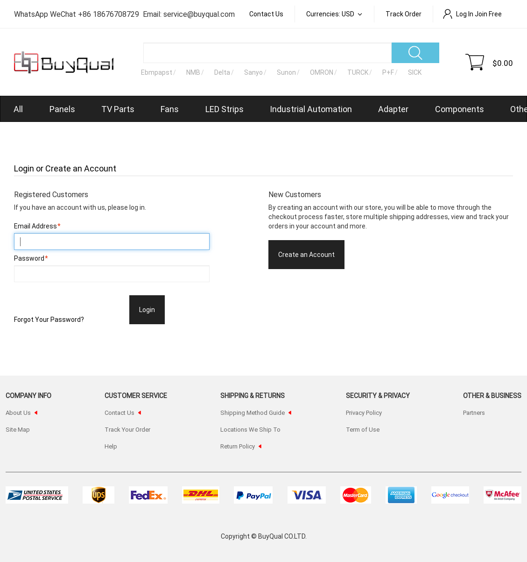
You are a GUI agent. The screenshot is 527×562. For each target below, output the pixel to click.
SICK (415, 72)
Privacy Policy (364, 412)
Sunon (286, 72)
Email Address (35, 226)
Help (111, 446)
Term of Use (362, 429)
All (18, 108)
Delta (222, 72)
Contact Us (266, 13)
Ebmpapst (156, 72)
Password (29, 258)
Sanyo (253, 72)
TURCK (357, 72)
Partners (474, 412)
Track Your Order (127, 429)
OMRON (321, 72)
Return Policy (237, 446)
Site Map (18, 429)
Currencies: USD (331, 13)
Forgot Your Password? (49, 319)
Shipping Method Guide (252, 412)
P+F (388, 72)
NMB (193, 72)
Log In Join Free (472, 13)
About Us (18, 412)
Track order (404, 13)
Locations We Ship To (250, 429)
